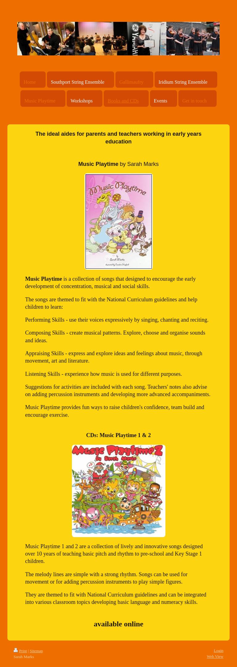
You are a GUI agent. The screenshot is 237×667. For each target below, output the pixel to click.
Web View (215, 656)
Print (20, 651)
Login (218, 650)
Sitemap (36, 651)
